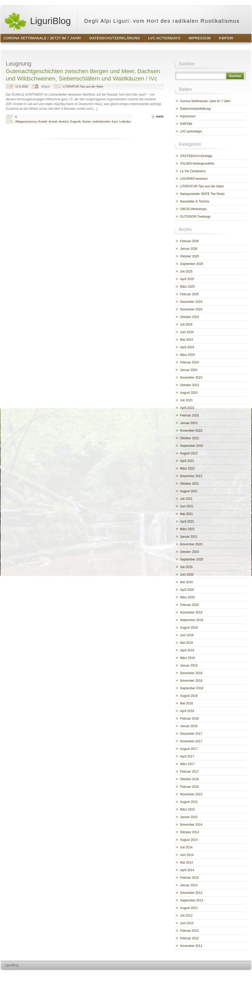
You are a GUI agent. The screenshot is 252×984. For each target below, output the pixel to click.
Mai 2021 (186, 514)
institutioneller (101, 121)
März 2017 (187, 764)
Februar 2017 (189, 771)
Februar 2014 (189, 877)
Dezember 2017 (191, 734)
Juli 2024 (186, 324)
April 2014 (187, 870)
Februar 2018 (189, 718)
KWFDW (186, 124)
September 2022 (191, 446)
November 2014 (191, 824)
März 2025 (187, 286)
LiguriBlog (37, 21)
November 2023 (191, 377)
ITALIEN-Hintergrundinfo (197, 163)
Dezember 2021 (191, 476)
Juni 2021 (187, 506)
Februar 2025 (189, 294)
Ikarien (86, 121)
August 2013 (189, 908)
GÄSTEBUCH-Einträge (196, 156)
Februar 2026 (189, 241)
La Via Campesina (193, 171)
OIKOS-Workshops (193, 209)
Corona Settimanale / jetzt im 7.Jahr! (205, 101)
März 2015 (187, 809)
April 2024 (187, 347)
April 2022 (187, 461)
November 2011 (191, 946)
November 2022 (191, 430)
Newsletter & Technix (194, 201)
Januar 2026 (189, 249)
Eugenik (75, 121)
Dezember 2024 (191, 302)
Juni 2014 (187, 855)
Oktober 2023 (189, 385)
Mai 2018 (186, 703)
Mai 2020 (186, 582)
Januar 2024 (189, 370)
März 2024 (187, 355)
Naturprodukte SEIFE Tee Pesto (202, 194)
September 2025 (191, 264)
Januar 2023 (189, 423)
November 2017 (191, 741)
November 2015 (191, 794)
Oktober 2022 (189, 438)
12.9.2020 (21, 86)
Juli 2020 (186, 567)
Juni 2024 (187, 332)
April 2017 (187, 756)
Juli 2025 (186, 271)
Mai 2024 (186, 339)
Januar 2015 (189, 817)
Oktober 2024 (189, 317)
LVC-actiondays (191, 131)
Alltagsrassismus (26, 121)
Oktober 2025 (189, 256)
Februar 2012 (189, 938)
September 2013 (191, 900)
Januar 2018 (189, 726)
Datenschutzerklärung (195, 109)
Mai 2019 (186, 643)
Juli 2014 (186, 847)
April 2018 (187, 711)
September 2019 (191, 620)
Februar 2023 (189, 415)
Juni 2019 (187, 635)
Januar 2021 (189, 537)
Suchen (235, 76)
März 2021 (187, 529)
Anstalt (42, 121)
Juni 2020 (187, 574)
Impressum (187, 116)
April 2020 (187, 590)
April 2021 (187, 521)
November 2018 (191, 680)
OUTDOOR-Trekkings (195, 216)
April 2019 (187, 650)
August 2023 (189, 393)
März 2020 (187, 597)
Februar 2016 (189, 787)
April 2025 (187, 279)
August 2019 (189, 627)
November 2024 (191, 309)
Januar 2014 (189, 885)
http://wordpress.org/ (193, 975)
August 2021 (189, 491)
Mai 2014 (186, 862)
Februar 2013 (189, 931)
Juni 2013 (187, 923)
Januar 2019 (189, 665)
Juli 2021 (186, 499)
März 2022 (187, 468)
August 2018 (189, 696)
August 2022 (189, 453)
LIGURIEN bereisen (194, 179)
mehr (160, 116)
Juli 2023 (186, 400)
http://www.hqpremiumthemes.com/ (231, 975)
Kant (115, 121)
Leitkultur (125, 121)
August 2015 (189, 802)
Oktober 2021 (189, 483)
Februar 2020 (189, 605)
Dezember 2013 (191, 893)
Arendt (52, 121)
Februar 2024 (189, 362)
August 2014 (189, 840)
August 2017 (189, 749)
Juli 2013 (186, 915)
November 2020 (191, 544)
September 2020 (191, 559)
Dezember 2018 (191, 673)
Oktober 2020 (189, 552)
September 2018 (191, 688)
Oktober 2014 (189, 832)
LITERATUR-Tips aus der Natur (83, 86)
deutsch (64, 121)
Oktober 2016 (189, 779)
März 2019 (187, 658)
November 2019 (191, 612)
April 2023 (187, 408)
